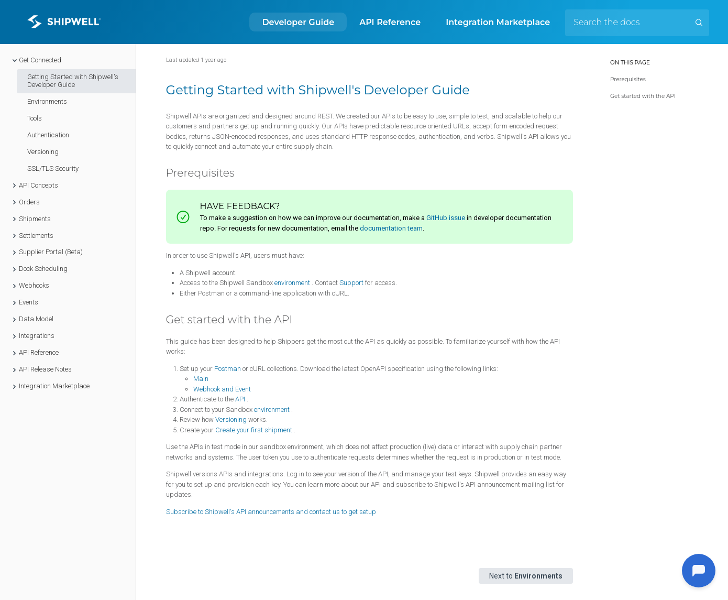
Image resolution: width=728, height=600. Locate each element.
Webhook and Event (222, 389)
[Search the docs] (637, 22)
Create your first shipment (253, 430)
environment (292, 283)
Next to (525, 576)
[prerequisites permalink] (161, 173)
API (240, 399)
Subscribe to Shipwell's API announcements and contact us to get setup (271, 512)
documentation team (391, 228)
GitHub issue (445, 218)
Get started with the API (643, 96)
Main (200, 379)
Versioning (231, 419)
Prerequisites (628, 79)
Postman (227, 369)
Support (351, 283)
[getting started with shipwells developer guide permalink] (161, 90)
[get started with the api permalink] (161, 320)
